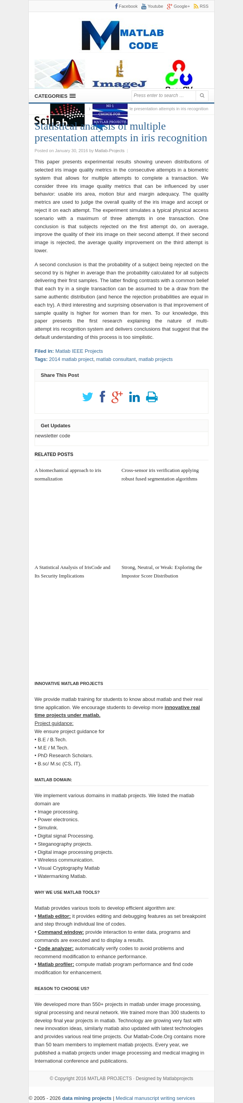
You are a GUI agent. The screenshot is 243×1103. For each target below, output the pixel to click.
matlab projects (156, 359)
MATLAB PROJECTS (109, 1078)
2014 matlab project (71, 359)
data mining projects (87, 1098)
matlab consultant (116, 359)
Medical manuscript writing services (155, 1098)
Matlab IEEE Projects (79, 351)
